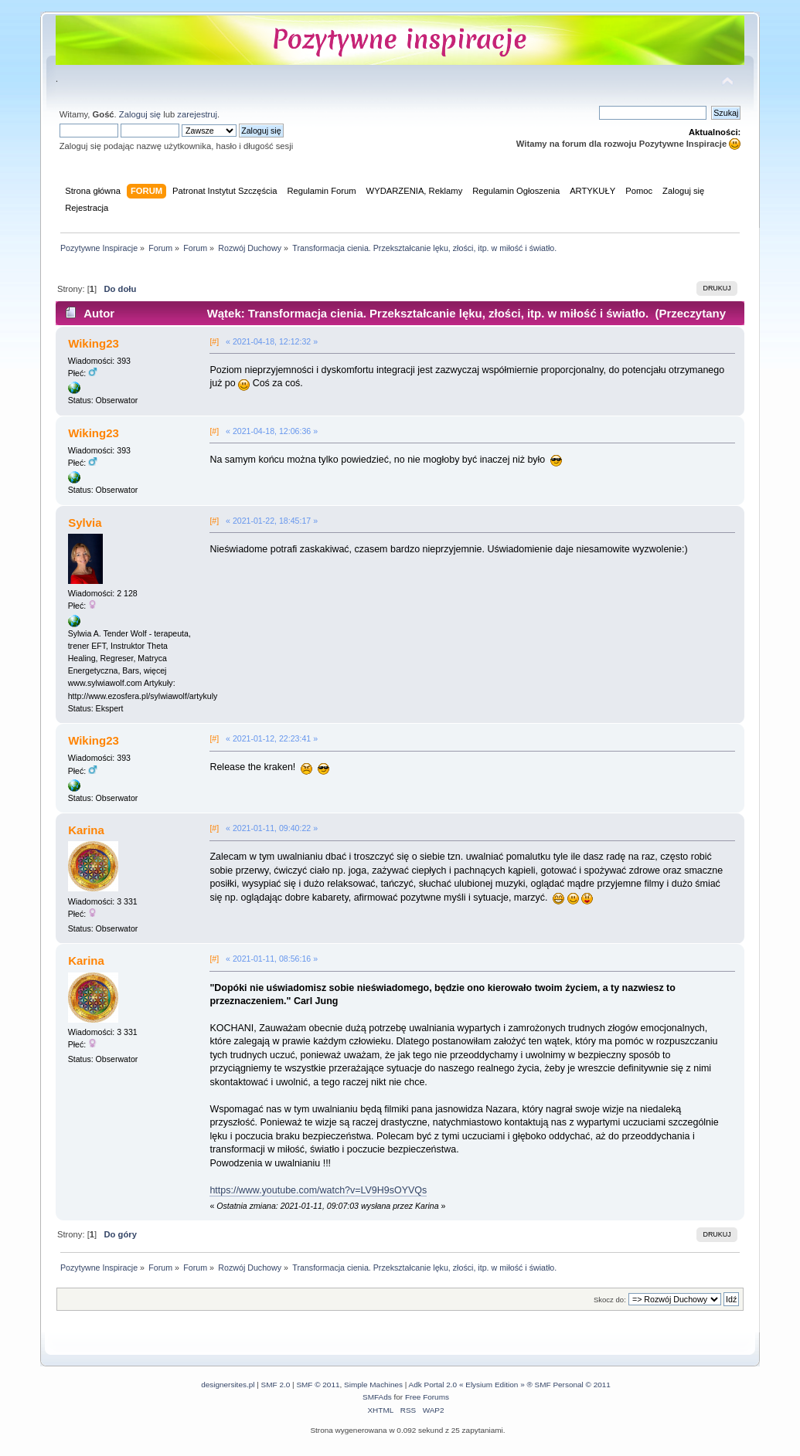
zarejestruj (197, 114)
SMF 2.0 (276, 1384)
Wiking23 (93, 343)
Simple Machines (373, 1384)
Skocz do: (610, 1299)
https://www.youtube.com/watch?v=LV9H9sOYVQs (318, 1190)
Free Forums (427, 1397)
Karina (86, 830)
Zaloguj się (140, 114)
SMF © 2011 (317, 1384)
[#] (214, 341)
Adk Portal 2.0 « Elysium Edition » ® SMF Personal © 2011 (510, 1384)
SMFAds (377, 1397)
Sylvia (84, 522)
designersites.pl (227, 1384)
